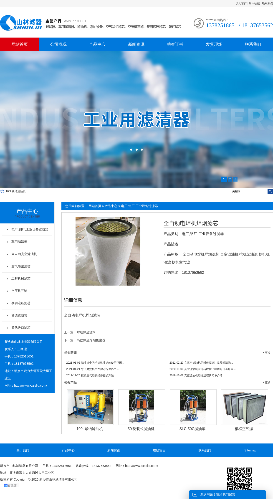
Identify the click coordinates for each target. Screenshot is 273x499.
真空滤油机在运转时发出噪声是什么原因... (202, 369)
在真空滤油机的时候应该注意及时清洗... (201, 362)
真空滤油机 (229, 254)
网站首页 (19, 44)
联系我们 (267, 3)
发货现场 (214, 44)
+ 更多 (266, 352)
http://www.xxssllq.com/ (30, 385)
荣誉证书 (175, 44)
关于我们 (22, 450)
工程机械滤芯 (20, 278)
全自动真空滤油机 (24, 254)
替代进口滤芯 (20, 327)
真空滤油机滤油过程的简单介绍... (197, 375)
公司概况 (58, 44)
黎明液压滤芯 (20, 303)
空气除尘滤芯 (20, 266)
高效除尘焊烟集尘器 (91, 340)
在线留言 (159, 450)
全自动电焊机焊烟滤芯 (191, 223)
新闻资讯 (136, 44)
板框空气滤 (244, 429)
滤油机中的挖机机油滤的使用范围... (95, 362)
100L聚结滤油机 (15, 191)
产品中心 (97, 44)
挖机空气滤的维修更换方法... (91, 375)
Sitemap (250, 450)
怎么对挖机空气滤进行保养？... (92, 369)
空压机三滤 (19, 291)
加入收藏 (254, 3)
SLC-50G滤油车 (192, 429)
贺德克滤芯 (19, 315)
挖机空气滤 (181, 262)
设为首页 (241, 3)
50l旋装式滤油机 (141, 429)
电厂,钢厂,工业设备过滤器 (139, 206)
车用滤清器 (19, 241)
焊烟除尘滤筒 (86, 332)
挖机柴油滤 (248, 254)
